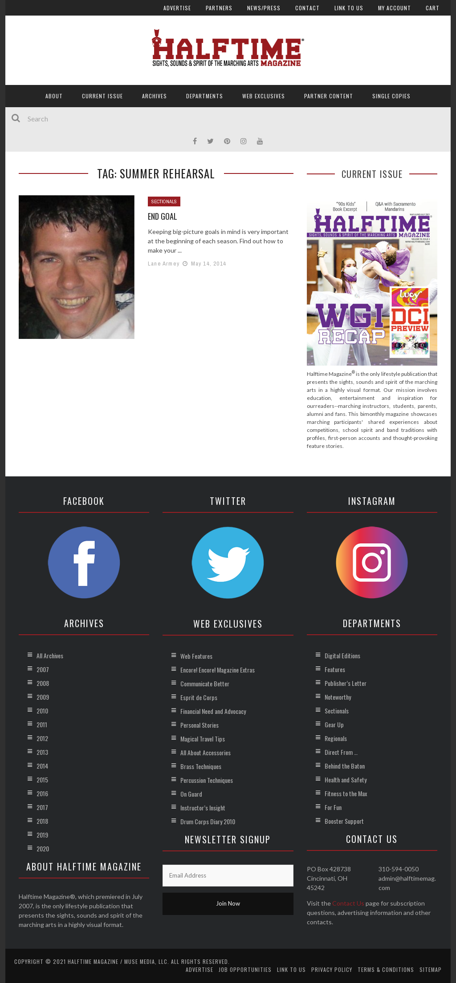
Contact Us (348, 903)
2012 (42, 738)
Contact (307, 8)
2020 (43, 848)
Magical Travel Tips (202, 738)
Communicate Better (204, 683)
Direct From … (341, 752)
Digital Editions (342, 655)
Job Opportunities (245, 969)
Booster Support (344, 821)
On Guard (191, 793)
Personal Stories (199, 724)
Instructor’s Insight (202, 807)
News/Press (264, 8)
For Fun (333, 807)
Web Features (196, 656)
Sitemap (430, 969)
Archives (154, 96)
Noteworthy (338, 696)
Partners (219, 8)
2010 (42, 710)
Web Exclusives (263, 96)
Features (335, 669)
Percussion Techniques (206, 780)
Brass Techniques (200, 766)
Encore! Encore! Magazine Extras (217, 669)
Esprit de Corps (198, 697)
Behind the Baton (345, 765)
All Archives (50, 655)
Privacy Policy (331, 969)
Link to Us (348, 8)
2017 (42, 807)
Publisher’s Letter (345, 683)
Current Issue (102, 96)
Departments (204, 96)
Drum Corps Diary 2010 (207, 821)
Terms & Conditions (386, 969)
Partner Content (328, 96)
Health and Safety (345, 779)
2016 (42, 793)
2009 (43, 696)
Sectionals (164, 201)
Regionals (336, 738)
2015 (42, 779)
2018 (42, 821)
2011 (42, 724)
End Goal (162, 216)
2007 (43, 669)
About (54, 96)
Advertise (177, 8)
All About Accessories (205, 752)
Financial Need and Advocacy (213, 711)
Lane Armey (163, 263)
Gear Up (334, 724)
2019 (42, 834)
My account (394, 8)
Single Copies (391, 96)
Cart (433, 8)
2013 (42, 752)
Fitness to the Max (346, 793)
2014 (42, 765)
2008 (43, 683)
